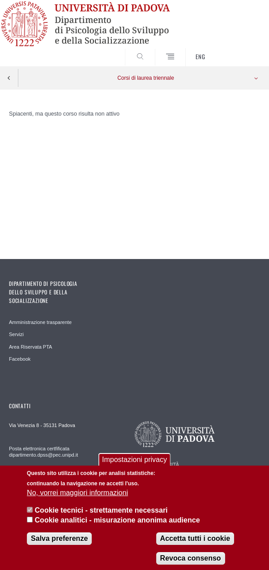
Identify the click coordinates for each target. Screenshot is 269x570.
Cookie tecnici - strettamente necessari (101, 517)
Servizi (16, 334)
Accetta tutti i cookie (195, 545)
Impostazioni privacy (134, 466)
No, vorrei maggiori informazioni (77, 499)
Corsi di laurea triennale (145, 78)
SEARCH (240, 49)
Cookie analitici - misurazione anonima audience (117, 527)
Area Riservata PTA (30, 347)
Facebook (19, 359)
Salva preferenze (59, 545)
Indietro (9, 78)
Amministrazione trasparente (40, 322)
